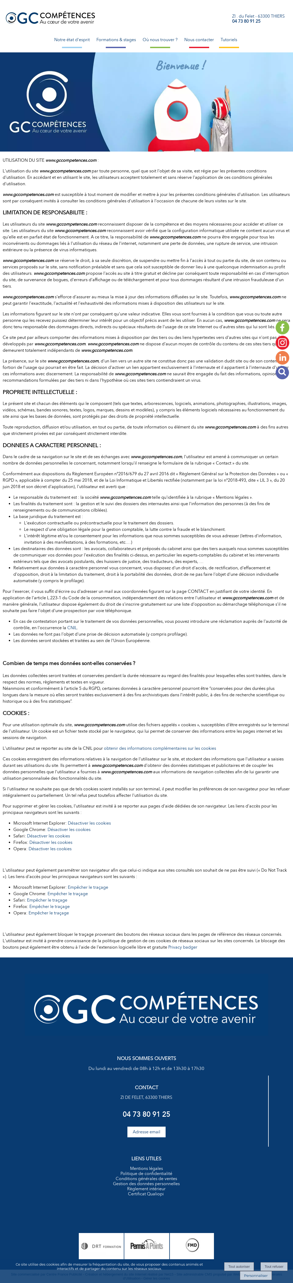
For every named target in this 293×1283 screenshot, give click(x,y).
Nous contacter (199, 39)
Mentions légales (146, 1168)
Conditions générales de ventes (146, 1178)
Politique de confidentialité (146, 1173)
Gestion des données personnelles (146, 1183)
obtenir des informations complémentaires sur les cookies (160, 748)
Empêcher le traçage (88, 887)
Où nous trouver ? (160, 39)
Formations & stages (116, 39)
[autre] (282, 348)
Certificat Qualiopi (146, 1193)
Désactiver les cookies (89, 823)
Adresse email (146, 1131)
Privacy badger (182, 947)
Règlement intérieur (146, 1188)
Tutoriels (229, 39)
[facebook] (282, 332)
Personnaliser (256, 1275)
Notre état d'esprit (72, 39)
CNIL (72, 627)
